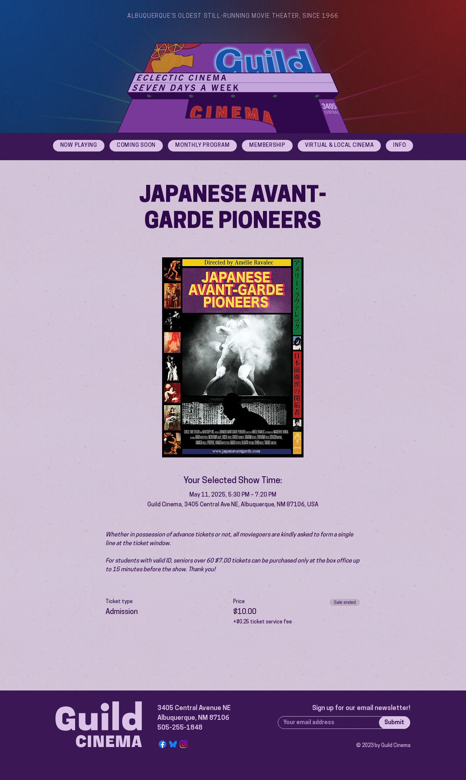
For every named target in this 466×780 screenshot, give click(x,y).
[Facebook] (162, 744)
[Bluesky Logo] (173, 744)
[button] (399, 146)
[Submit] (394, 722)
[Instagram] (183, 744)
